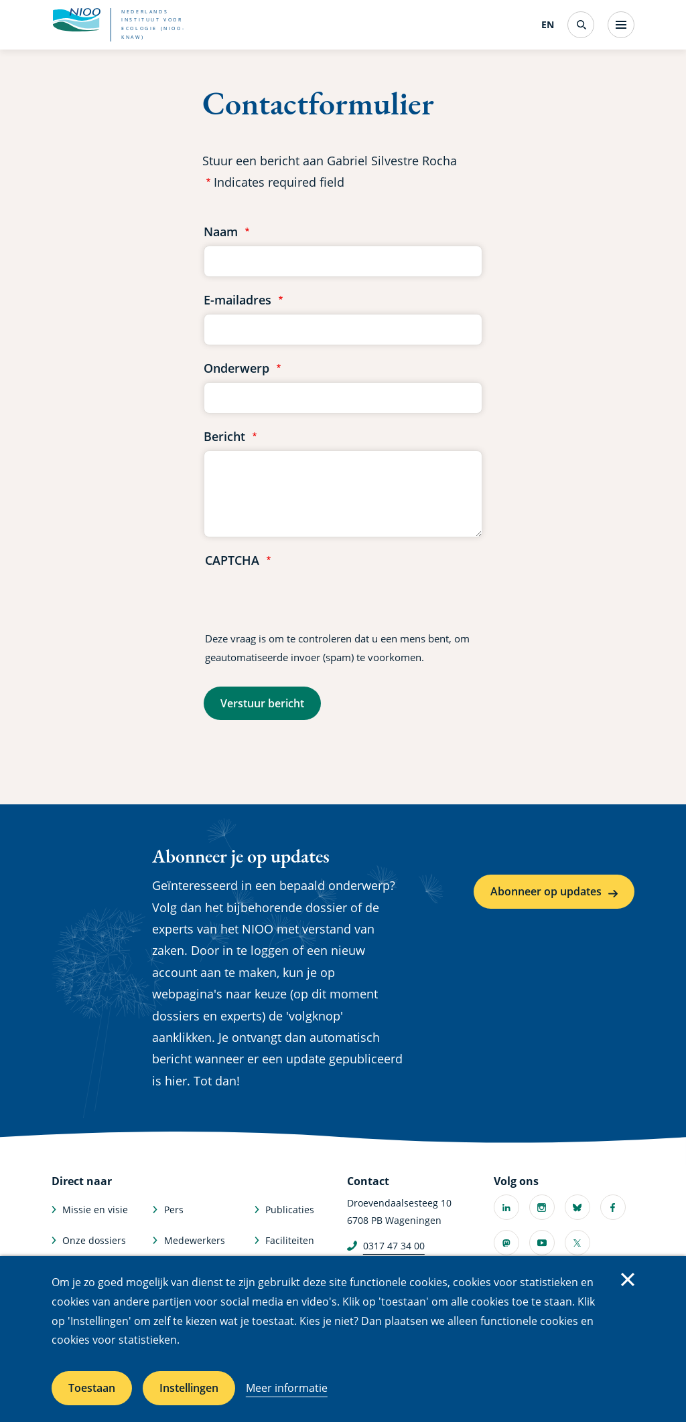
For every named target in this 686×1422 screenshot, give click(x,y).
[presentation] (307, 600)
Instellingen (188, 1388)
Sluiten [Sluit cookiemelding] (627, 1279)
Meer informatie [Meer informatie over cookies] (287, 1388)
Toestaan (91, 1388)
